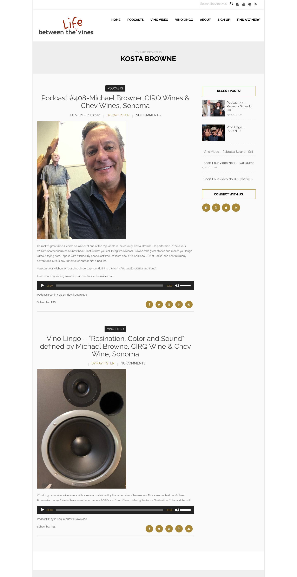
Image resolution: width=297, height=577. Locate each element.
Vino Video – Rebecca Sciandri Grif (228, 152)
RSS (53, 302)
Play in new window (60, 294)
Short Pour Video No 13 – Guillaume (229, 163)
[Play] (42, 285)
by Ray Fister (117, 115)
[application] (115, 285)
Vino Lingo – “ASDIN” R (236, 129)
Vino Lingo (184, 20)
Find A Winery (248, 20)
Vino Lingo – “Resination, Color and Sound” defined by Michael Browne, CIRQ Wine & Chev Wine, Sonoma (115, 346)
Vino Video (159, 20)
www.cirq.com (73, 276)
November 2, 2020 (85, 115)
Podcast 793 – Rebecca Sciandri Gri (239, 106)
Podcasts (135, 20)
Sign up (224, 20)
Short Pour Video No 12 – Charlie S (228, 179)
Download (80, 294)
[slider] (109, 285)
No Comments (148, 115)
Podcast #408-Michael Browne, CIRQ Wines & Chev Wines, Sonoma (115, 102)
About (205, 20)
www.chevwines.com (101, 276)
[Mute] (177, 285)
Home (116, 20)
